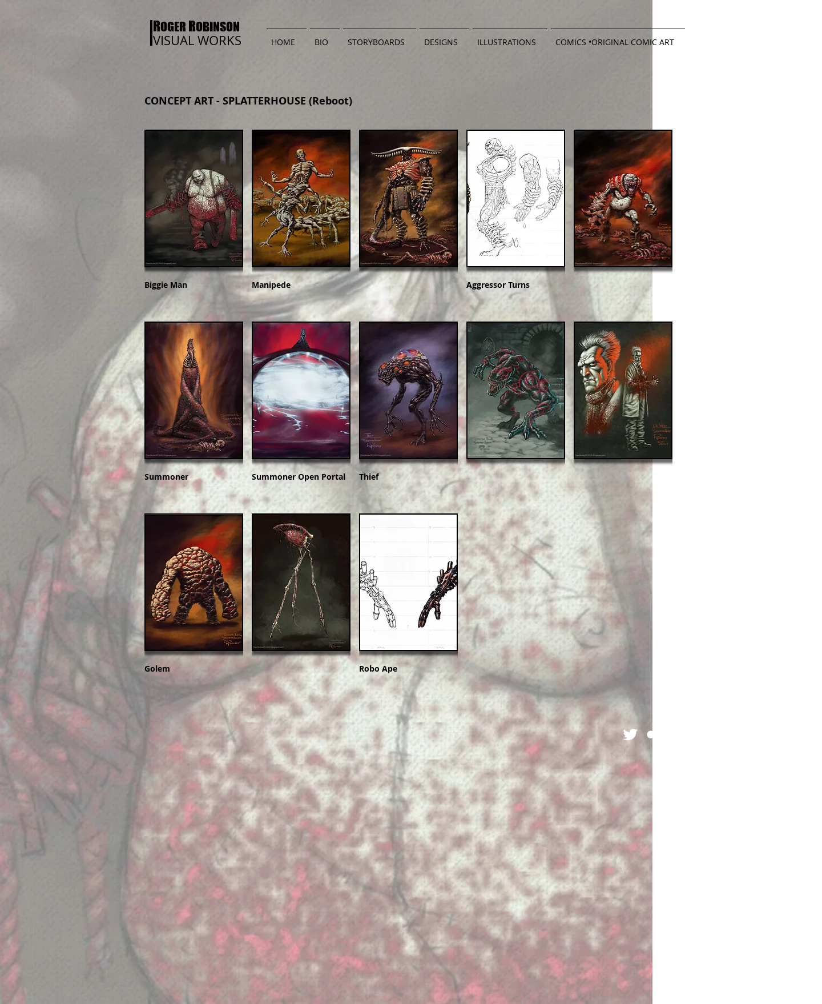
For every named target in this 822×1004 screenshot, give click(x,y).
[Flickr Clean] (655, 734)
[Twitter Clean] (630, 734)
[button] (379, 37)
